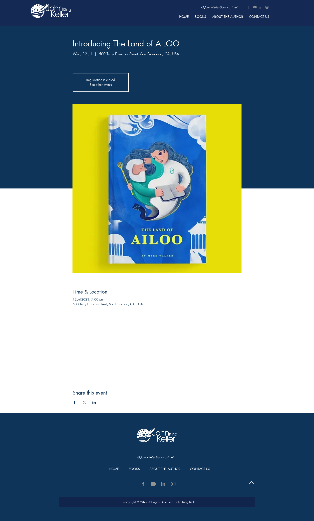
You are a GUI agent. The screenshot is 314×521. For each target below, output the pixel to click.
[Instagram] (267, 7)
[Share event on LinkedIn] (94, 402)
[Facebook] (249, 7)
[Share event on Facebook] (74, 402)
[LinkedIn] (261, 7)
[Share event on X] (84, 402)
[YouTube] (255, 7)
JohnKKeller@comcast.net (220, 7)
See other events (101, 85)
